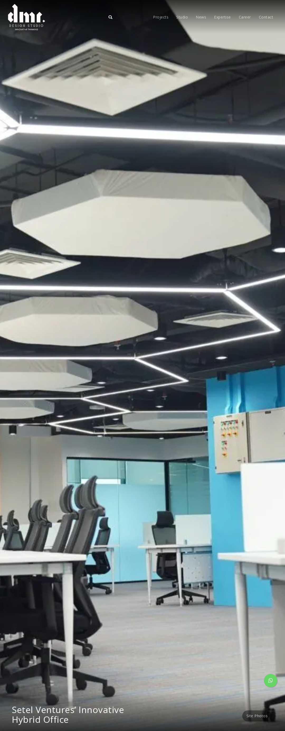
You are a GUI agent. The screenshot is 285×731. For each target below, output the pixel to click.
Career (245, 17)
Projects (160, 17)
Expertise (222, 17)
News (201, 17)
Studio (182, 17)
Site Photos (257, 715)
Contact (266, 17)
